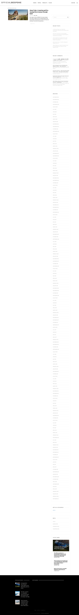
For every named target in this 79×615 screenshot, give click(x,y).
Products (44, 2)
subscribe (73, 2)
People (39, 2)
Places (50, 2)
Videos (34, 2)
